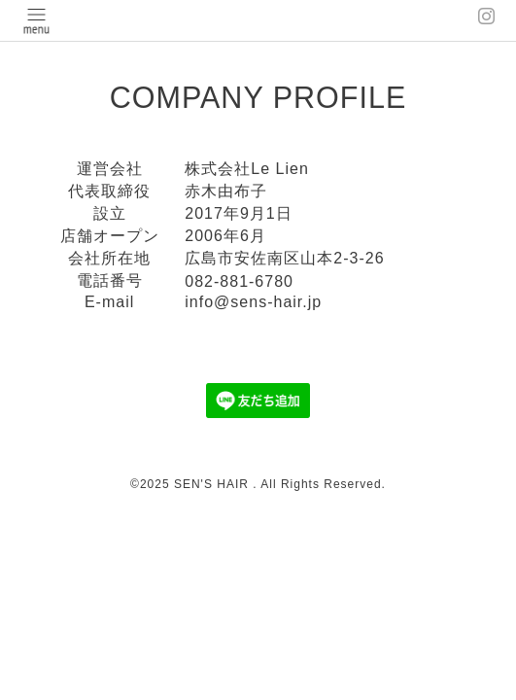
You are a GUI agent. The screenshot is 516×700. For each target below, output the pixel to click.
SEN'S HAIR (213, 484)
